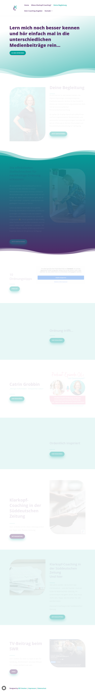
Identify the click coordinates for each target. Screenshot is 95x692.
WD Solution (22, 688)
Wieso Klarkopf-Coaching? (41, 5)
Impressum (32, 688)
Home (26, 5)
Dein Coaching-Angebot (33, 11)
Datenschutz (42, 688)
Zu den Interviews (17, 53)
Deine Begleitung (60, 5)
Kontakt (48, 11)
